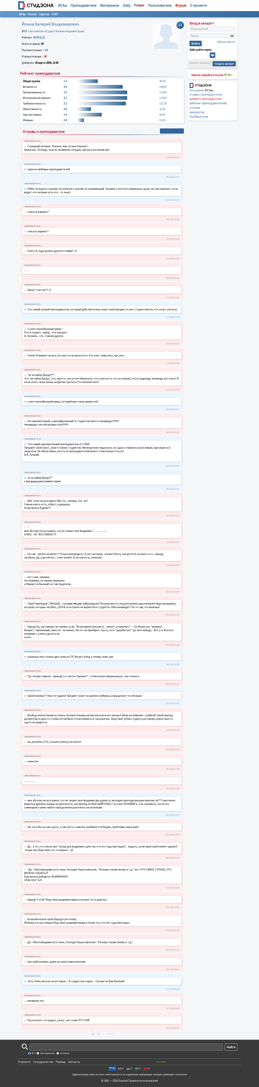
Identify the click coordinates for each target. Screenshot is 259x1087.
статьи (194, 107)
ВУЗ (33, 1053)
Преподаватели (83, 5)
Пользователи (160, 5)
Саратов (44, 14)
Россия (32, 14)
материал (64, 1053)
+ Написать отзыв (172, 131)
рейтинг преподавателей (207, 103)
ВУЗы (62, 5)
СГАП (55, 14)
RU (112, 1068)
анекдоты (196, 112)
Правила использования (143, 1080)
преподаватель (47, 1053)
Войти (195, 43)
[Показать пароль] (232, 36)
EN (121, 1068)
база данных (196, 90)
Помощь (61, 1062)
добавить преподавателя (205, 99)
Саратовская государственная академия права (56, 31)
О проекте (24, 1062)
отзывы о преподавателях (205, 94)
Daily (127, 5)
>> (110, 1034)
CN (147, 1068)
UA (129, 1068)
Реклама (161, 1062)
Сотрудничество (43, 1062)
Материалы (109, 5)
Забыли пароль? (226, 41)
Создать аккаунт (224, 63)
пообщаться (198, 116)
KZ (138, 1068)
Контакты (74, 1062)
